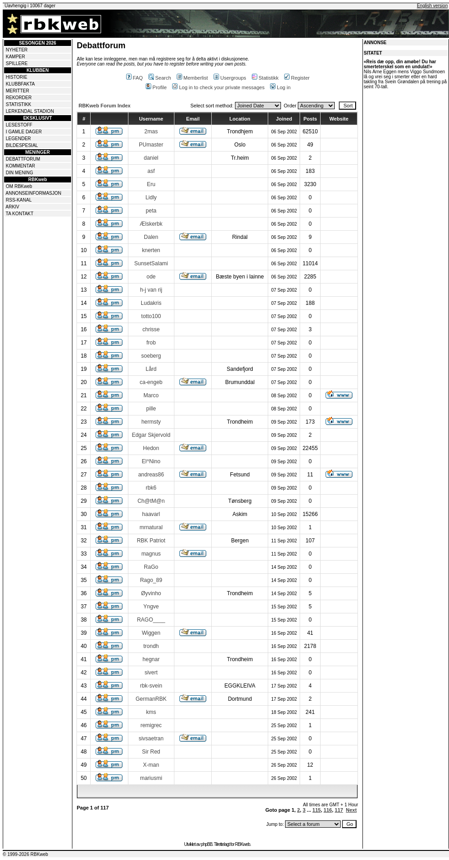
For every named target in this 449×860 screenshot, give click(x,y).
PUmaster (151, 145)
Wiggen (151, 633)
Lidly (151, 197)
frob (151, 342)
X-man (151, 765)
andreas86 (151, 474)
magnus (151, 554)
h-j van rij (151, 290)
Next (351, 810)
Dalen (151, 237)
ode (151, 276)
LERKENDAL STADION (30, 111)
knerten (151, 250)
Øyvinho (151, 593)
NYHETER (17, 49)
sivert (151, 672)
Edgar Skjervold (151, 435)
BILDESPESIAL (22, 145)
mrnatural (151, 527)
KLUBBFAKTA (20, 83)
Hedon (151, 448)
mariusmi (151, 778)
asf (151, 171)
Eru (151, 184)
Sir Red (151, 752)
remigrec (151, 725)
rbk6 (151, 488)
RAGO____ (151, 620)
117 (339, 810)
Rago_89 (151, 580)
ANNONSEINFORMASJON (33, 193)
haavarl (151, 514)
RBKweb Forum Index (104, 105)
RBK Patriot (151, 540)
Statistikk (265, 78)
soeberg (151, 356)
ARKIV (12, 206)
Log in (280, 87)
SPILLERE (17, 63)
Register (297, 78)
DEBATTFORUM (23, 159)
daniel (151, 158)
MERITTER (17, 90)
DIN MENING (19, 172)
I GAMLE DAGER (24, 131)
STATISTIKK (18, 104)
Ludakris (151, 303)
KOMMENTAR (20, 165)
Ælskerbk (151, 224)
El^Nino (151, 461)
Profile (156, 87)
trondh (151, 646)
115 (316, 810)
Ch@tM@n (151, 501)
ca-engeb (151, 382)
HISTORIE (16, 77)
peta (151, 210)
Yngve (151, 606)
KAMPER (15, 56)
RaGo (151, 567)
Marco (150, 395)
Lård (151, 369)
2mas (151, 131)
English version (432, 5)
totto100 (151, 316)
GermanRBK (151, 699)
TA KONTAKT (20, 213)
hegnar (151, 659)
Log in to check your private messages (218, 87)
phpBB (206, 844)
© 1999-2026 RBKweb (25, 854)
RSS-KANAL (19, 199)
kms (151, 712)
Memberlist (192, 78)
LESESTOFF (19, 124)
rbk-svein (151, 686)
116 (328, 810)
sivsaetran (150, 738)
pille (151, 408)
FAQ (134, 78)
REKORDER (19, 97)
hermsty (151, 422)
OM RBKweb (19, 186)
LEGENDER (18, 138)
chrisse (151, 329)
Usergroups (230, 78)
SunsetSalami (151, 263)
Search (159, 78)
